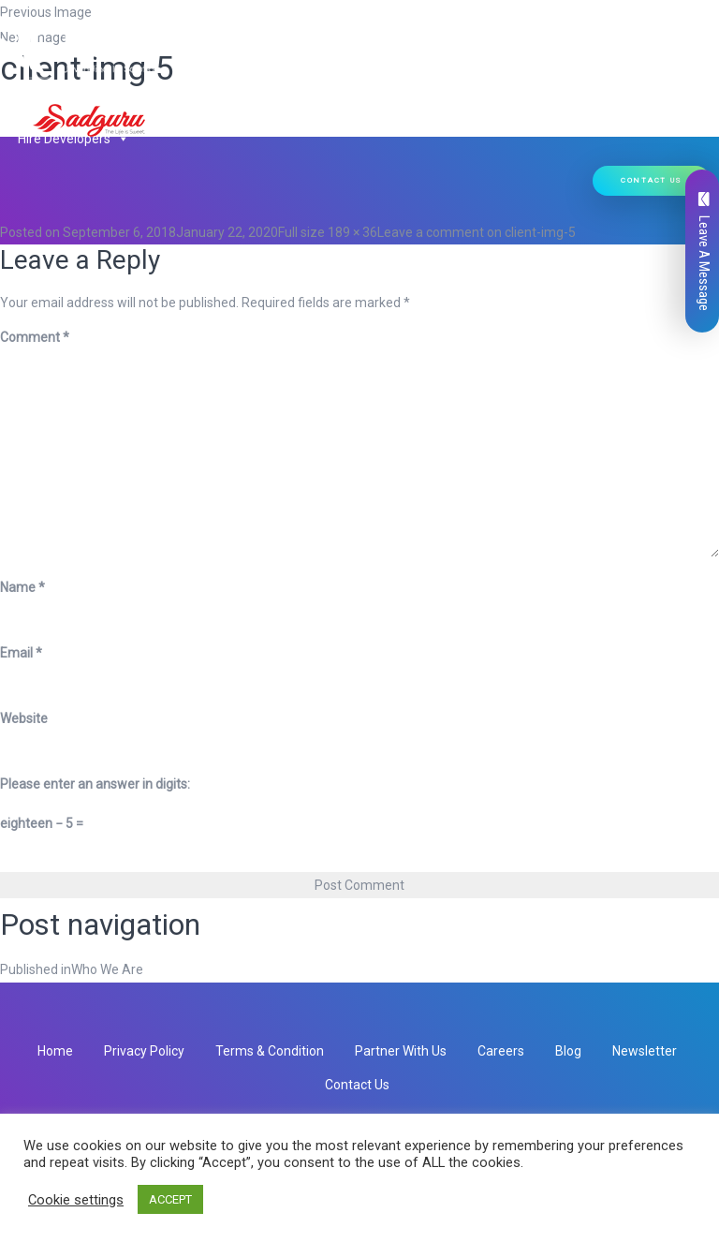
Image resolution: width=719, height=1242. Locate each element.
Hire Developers (73, 138)
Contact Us (651, 180)
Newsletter (644, 1050)
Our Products (323, 89)
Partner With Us (401, 1050)
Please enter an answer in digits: (95, 783)
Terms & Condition (269, 1050)
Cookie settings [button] (76, 1199)
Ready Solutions (447, 89)
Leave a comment (476, 232)
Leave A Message (704, 251)
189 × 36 (352, 232)
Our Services (210, 89)
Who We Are (108, 89)
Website (24, 718)
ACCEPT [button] (170, 1199)
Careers (500, 1050)
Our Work (550, 89)
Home (35, 89)
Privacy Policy (144, 1050)
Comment (34, 337)
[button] (247, 89)
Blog (568, 1050)
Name (22, 587)
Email (21, 652)
